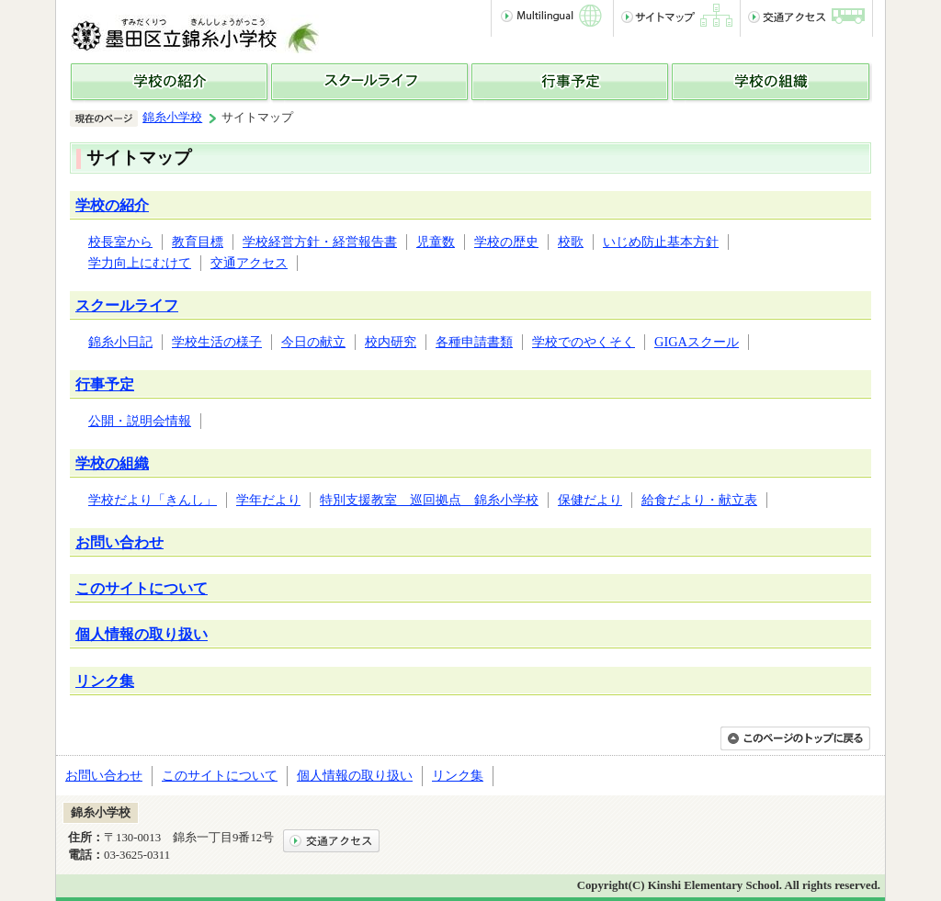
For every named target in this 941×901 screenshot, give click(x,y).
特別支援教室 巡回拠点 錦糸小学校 (429, 499)
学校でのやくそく (583, 341)
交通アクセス (249, 262)
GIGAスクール (696, 341)
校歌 (571, 241)
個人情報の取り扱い (141, 634)
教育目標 (197, 241)
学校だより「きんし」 (152, 499)
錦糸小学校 (172, 117)
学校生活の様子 (217, 341)
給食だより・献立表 (699, 499)
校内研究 (390, 341)
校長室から (120, 241)
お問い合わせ (119, 542)
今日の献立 (313, 341)
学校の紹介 (112, 205)
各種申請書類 (474, 341)
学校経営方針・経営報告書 (320, 241)
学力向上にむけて (139, 262)
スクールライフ (126, 305)
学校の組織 (112, 463)
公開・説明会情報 (139, 420)
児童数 (435, 241)
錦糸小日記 (120, 341)
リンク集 (104, 681)
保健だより (590, 499)
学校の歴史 (506, 241)
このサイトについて (141, 588)
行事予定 (104, 384)
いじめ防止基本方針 (661, 241)
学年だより (268, 499)
